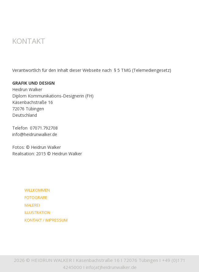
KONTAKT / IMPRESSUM (46, 220)
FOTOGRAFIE (35, 197)
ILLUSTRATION (37, 212)
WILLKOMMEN (37, 190)
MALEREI (32, 205)
